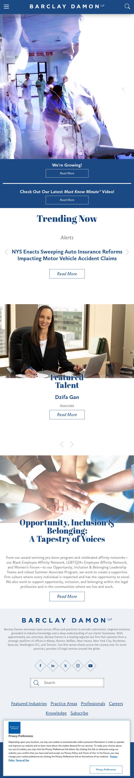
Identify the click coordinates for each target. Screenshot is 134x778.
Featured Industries (29, 703)
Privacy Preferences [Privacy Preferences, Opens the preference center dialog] (106, 769)
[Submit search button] (36, 683)
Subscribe (79, 713)
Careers (116, 703)
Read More (67, 173)
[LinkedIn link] (53, 665)
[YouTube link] (90, 665)
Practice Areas (64, 703)
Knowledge (56, 713)
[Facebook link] (40, 665)
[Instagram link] (78, 665)
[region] (66, 748)
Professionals (93, 703)
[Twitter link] (65, 665)
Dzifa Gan (67, 397)
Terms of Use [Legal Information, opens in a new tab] (22, 760)
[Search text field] (71, 683)
